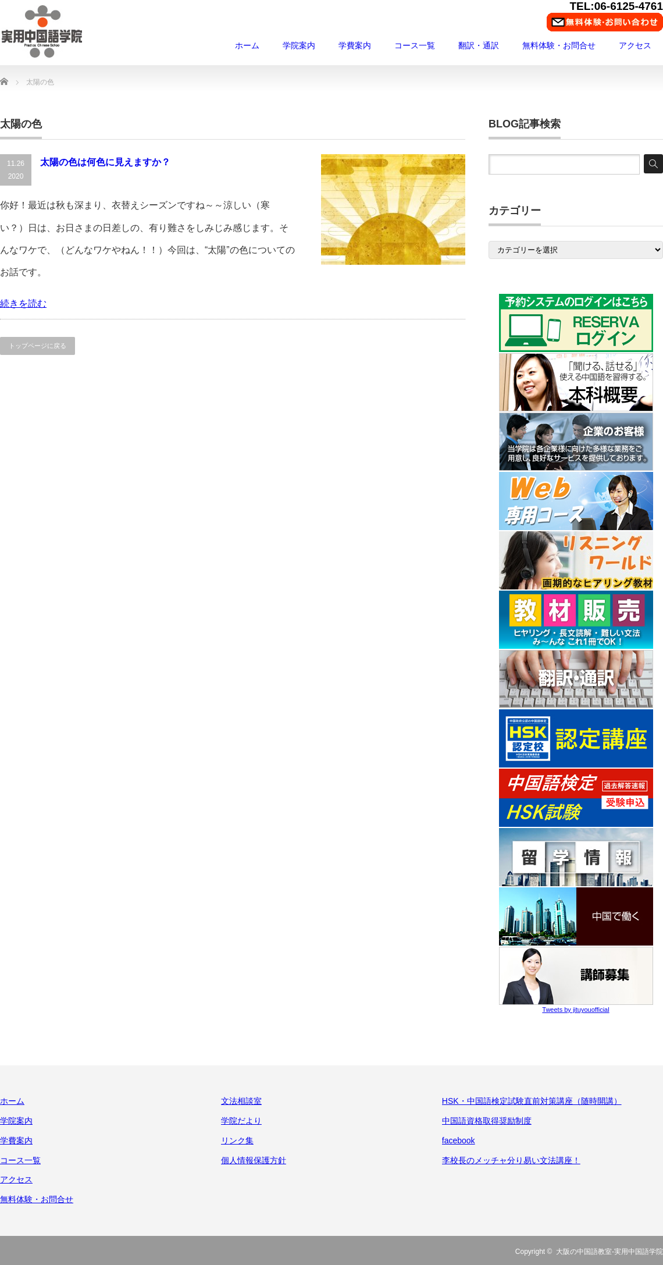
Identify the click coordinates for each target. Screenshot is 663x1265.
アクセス (635, 45)
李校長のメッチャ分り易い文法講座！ (511, 1160)
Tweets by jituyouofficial (575, 1009)
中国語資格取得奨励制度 (487, 1120)
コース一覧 (414, 45)
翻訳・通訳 (478, 45)
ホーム (247, 45)
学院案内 (299, 45)
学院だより (241, 1120)
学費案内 (354, 45)
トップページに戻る (37, 345)
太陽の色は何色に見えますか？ (105, 162)
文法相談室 (241, 1101)
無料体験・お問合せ (559, 45)
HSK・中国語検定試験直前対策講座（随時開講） (532, 1101)
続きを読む (23, 303)
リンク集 (237, 1140)
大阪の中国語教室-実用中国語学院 (609, 1252)
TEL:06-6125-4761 (616, 6)
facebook (458, 1140)
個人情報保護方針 (253, 1160)
